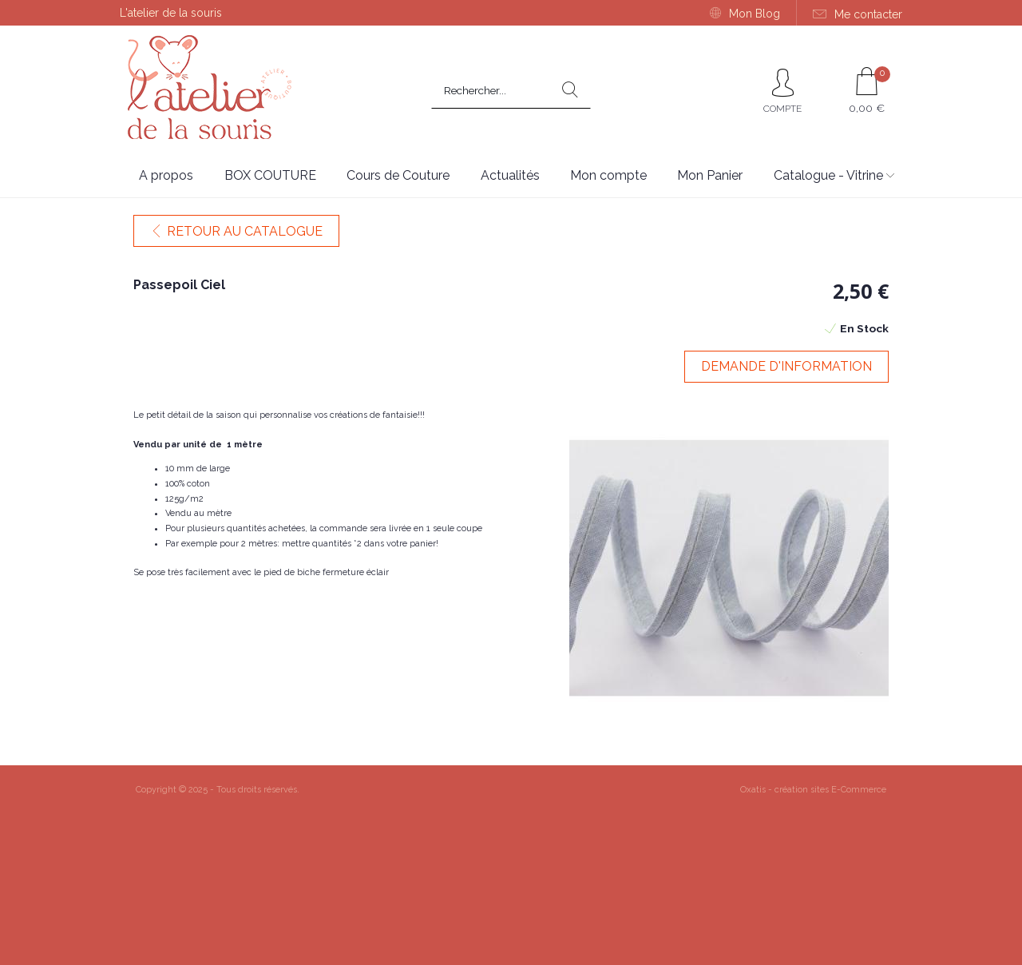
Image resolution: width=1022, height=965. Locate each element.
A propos (166, 175)
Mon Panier (710, 175)
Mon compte (608, 175)
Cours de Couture (398, 175)
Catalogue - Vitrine (828, 175)
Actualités (510, 175)
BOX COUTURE (270, 175)
